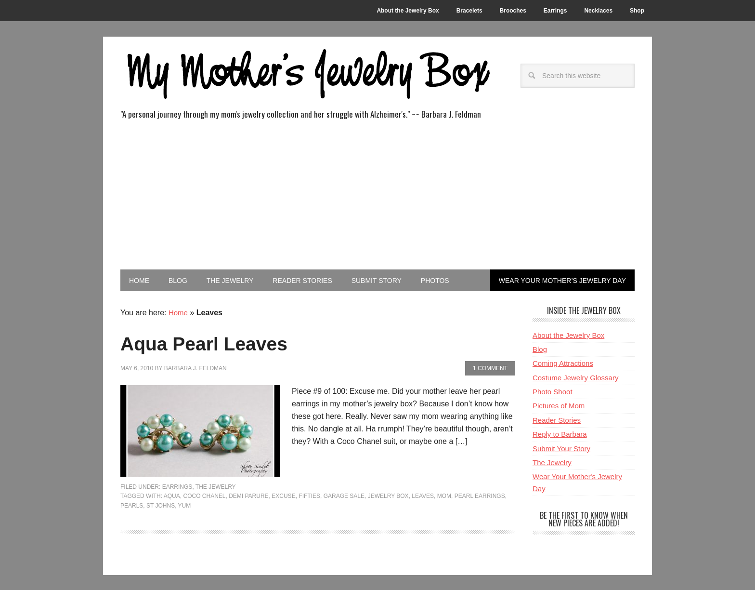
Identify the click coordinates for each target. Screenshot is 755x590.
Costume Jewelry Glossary (575, 377)
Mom (444, 495)
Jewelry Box (388, 495)
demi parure (248, 495)
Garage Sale (344, 495)
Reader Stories (557, 420)
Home (179, 312)
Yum (184, 505)
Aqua (172, 495)
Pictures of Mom (559, 406)
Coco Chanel (204, 495)
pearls (131, 505)
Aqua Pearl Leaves (223, 342)
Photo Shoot (553, 391)
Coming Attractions (563, 363)
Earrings (177, 486)
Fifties (309, 495)
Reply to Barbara (560, 433)
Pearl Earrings (480, 495)
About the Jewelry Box (568, 335)
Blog (540, 349)
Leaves (423, 495)
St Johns (160, 505)
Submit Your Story (561, 448)
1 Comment (490, 367)
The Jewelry (215, 486)
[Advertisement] (377, 197)
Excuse (283, 495)
